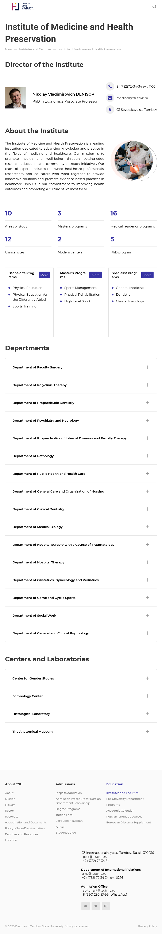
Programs (113, 804)
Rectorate (11, 816)
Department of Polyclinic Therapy (80, 385)
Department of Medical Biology (80, 527)
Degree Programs (68, 809)
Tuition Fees (64, 814)
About (9, 793)
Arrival (60, 826)
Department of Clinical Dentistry (80, 509)
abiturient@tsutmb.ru (99, 890)
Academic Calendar (120, 810)
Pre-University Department (125, 798)
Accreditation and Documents (26, 822)
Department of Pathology (80, 456)
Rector (9, 810)
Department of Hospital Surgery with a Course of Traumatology (80, 545)
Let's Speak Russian (69, 820)
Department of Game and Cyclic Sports (80, 598)
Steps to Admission (69, 793)
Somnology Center (80, 696)
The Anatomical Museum (80, 732)
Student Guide (66, 832)
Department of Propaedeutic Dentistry (80, 403)
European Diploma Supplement (128, 822)
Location (11, 840)
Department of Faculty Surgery (80, 367)
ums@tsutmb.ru (94, 874)
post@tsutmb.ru (95, 857)
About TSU (14, 784)
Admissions (65, 784)
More (44, 275)
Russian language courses (124, 816)
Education (114, 784)
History (10, 804)
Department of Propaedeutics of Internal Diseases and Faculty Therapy (80, 438)
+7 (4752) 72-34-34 (96, 861)
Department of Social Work (80, 615)
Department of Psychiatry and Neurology (80, 420)
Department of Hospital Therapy (80, 562)
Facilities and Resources (21, 834)
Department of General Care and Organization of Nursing (80, 491)
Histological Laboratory (80, 714)
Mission (10, 798)
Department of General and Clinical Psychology (80, 633)
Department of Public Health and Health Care (80, 474)
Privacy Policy (147, 926)
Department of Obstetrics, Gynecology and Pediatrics (80, 580)
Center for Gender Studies (80, 678)
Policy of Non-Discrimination (25, 828)
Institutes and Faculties (122, 793)
